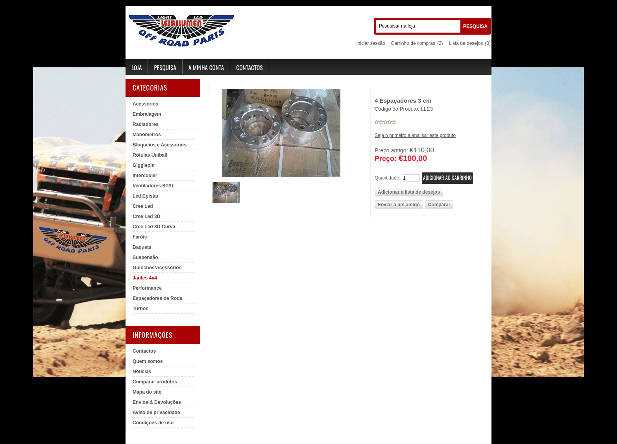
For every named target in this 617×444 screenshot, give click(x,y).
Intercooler (145, 175)
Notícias (142, 371)
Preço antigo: (391, 150)
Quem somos (148, 361)
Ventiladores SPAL (154, 186)
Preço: (386, 159)
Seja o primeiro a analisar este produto (415, 135)
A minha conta (206, 67)
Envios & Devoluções (157, 402)
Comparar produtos (155, 382)
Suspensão (145, 257)
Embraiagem (147, 114)
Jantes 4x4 (145, 278)
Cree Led (143, 206)
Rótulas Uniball (150, 155)
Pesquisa (165, 67)
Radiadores (146, 124)
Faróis (140, 237)
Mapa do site (147, 392)
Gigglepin (144, 165)
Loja (136, 67)
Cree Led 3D (147, 216)
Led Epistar (146, 196)
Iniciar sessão (370, 43)
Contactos (249, 67)
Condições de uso (153, 423)
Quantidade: (387, 177)
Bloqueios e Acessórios (160, 145)
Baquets (142, 247)
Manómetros (147, 134)
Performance (147, 288)
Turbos (140, 308)
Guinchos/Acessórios (157, 267)
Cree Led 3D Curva (154, 226)
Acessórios (145, 104)
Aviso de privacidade (156, 412)
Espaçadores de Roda (157, 298)
